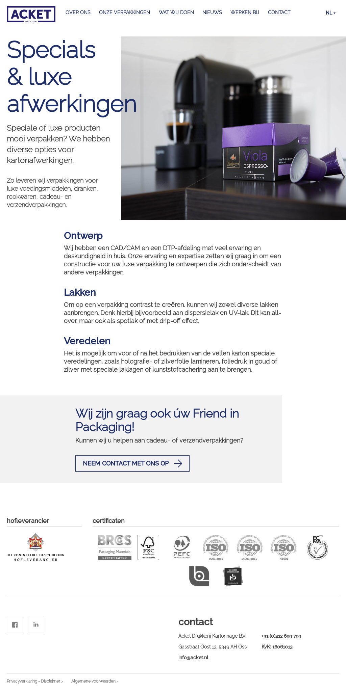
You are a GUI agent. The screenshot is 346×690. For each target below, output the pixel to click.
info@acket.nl (193, 657)
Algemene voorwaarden (93, 681)
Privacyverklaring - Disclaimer (33, 681)
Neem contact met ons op (132, 463)
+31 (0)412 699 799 (281, 636)
